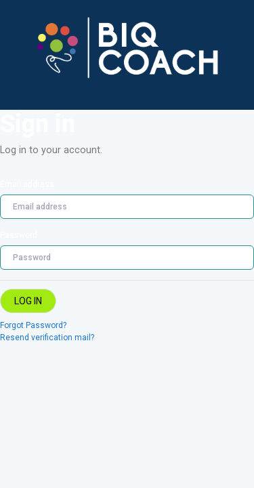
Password (18, 235)
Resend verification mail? (47, 337)
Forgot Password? (33, 325)
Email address (27, 184)
